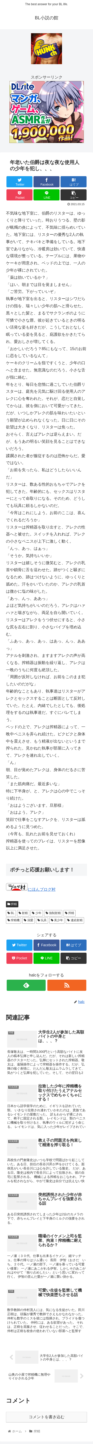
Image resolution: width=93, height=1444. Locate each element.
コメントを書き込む (46, 1417)
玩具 (42, 920)
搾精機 (13, 920)
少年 (36, 913)
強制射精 (53, 913)
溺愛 (28, 920)
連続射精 (74, 920)
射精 (23, 913)
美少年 (57, 920)
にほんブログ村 (31, 889)
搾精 (12, 904)
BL (10, 913)
